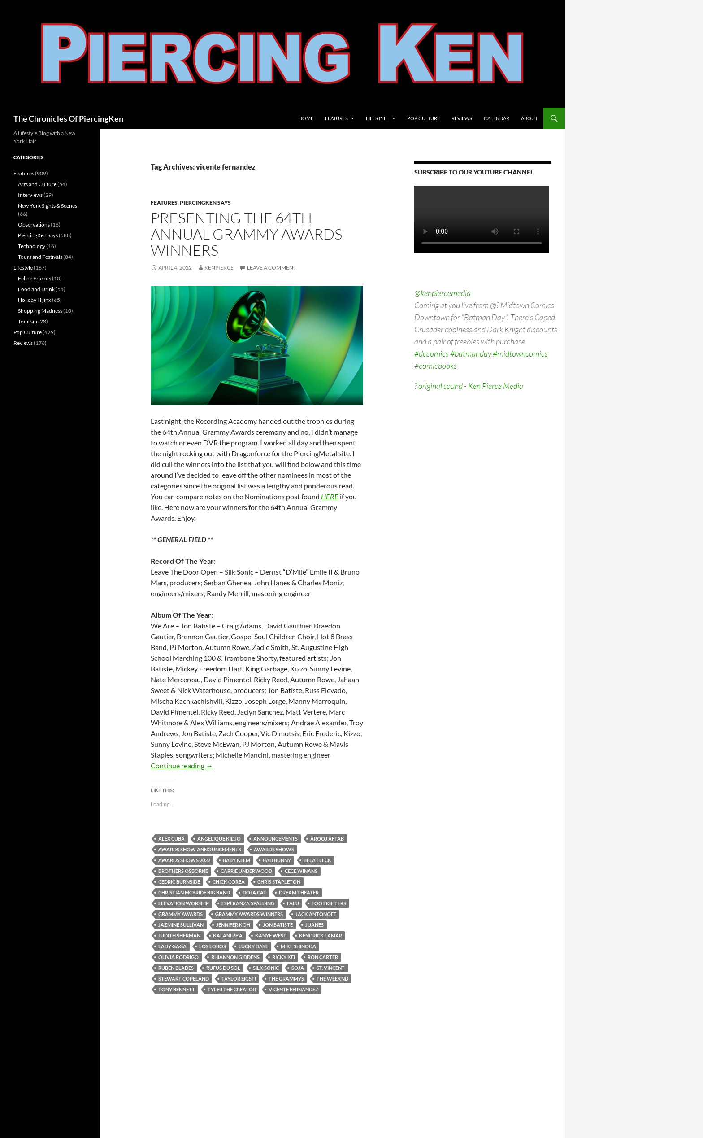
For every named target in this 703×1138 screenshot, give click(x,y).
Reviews (461, 118)
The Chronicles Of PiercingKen (68, 118)
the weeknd (332, 978)
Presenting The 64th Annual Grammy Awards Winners (246, 234)
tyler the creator (232, 989)
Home (306, 118)
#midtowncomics (520, 353)
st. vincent (331, 968)
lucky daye (253, 946)
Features (336, 118)
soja (297, 968)
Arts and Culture (37, 184)
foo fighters (329, 903)
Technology (31, 246)
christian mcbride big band (194, 892)
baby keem (236, 860)
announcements (275, 839)
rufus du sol (223, 968)
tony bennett (176, 989)
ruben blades (176, 968)
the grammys (286, 978)
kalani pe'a (228, 935)
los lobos (212, 946)
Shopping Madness (40, 310)
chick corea (229, 882)
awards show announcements (199, 849)
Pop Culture (423, 118)
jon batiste (278, 925)
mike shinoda (298, 946)
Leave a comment (271, 267)
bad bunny (277, 860)
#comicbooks (435, 366)
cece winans (301, 871)
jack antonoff (315, 914)
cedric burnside (179, 882)
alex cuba (171, 839)
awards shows (274, 849)
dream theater (299, 892)
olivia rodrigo (178, 957)
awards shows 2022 (184, 860)
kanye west (270, 935)
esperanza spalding (247, 903)
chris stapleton (278, 882)
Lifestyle (377, 118)
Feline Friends (34, 278)
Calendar (496, 118)
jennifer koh (233, 925)
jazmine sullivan (181, 925)
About (529, 118)
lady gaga (172, 946)
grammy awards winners (249, 914)
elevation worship (183, 903)
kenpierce (219, 267)
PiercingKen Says (205, 202)
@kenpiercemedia (442, 293)
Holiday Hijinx (34, 299)
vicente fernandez (293, 989)
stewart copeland (183, 978)
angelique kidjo (219, 839)
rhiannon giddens (235, 957)
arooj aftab (327, 839)
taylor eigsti (238, 978)
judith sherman (179, 935)
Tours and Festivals (40, 256)
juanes (314, 925)
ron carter (323, 957)
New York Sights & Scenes (47, 205)
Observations (34, 224)
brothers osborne (183, 871)
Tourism (27, 321)
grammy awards (180, 914)
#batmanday (470, 353)
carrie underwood (246, 871)
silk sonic (266, 968)
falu (293, 903)
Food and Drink (36, 289)
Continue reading (182, 765)
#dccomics (431, 353)
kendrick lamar (320, 935)
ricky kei (283, 957)
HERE (329, 496)
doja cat (254, 892)
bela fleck (317, 860)
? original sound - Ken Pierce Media (468, 386)
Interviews (30, 195)
